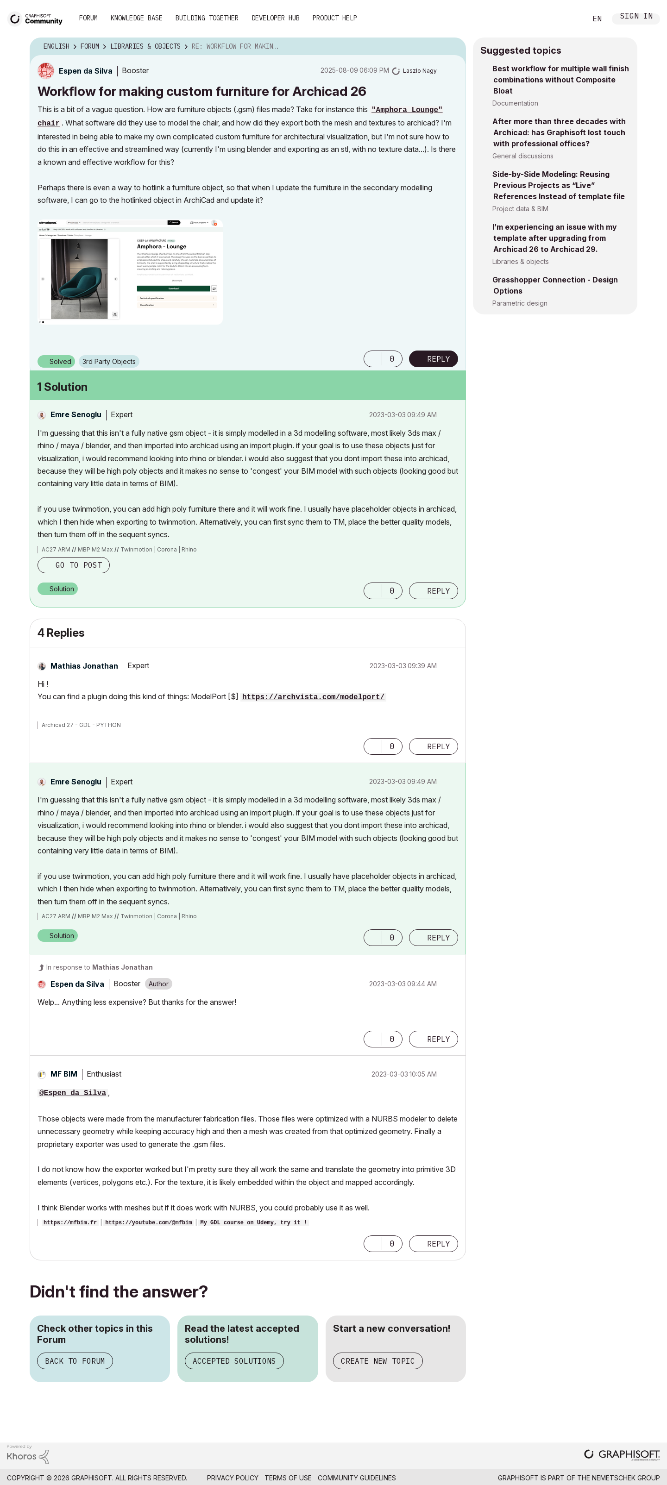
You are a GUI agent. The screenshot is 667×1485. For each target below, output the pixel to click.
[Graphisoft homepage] (622, 1456)
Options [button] (453, 47)
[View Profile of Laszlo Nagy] (420, 70)
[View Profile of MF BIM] (63, 1073)
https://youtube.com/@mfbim (148, 1223)
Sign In (636, 16)
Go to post (79, 565)
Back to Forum (75, 1361)
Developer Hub (276, 18)
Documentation (515, 103)
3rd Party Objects (109, 361)
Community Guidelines (357, 1478)
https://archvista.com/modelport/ (313, 697)
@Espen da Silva (72, 1093)
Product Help (335, 18)
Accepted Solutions (234, 1361)
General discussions (523, 156)
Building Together (207, 18)
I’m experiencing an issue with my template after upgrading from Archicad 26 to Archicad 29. (554, 238)
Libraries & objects (520, 261)
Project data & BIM (520, 209)
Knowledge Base (137, 18)
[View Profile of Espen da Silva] (86, 70)
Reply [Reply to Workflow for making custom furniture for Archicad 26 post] (438, 358)
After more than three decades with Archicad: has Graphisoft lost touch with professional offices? (559, 132)
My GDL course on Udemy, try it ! (253, 1223)
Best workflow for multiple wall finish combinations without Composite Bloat (560, 79)
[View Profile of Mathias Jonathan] (84, 665)
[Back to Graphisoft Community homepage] (38, 18)
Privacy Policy (232, 1478)
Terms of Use (288, 1478)
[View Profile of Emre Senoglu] (75, 414)
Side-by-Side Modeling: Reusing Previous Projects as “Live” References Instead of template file (558, 185)
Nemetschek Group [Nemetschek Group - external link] (626, 1478)
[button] (130, 272)
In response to (99, 967)
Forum (88, 18)
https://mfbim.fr (70, 1223)
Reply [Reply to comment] (438, 590)
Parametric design (519, 303)
